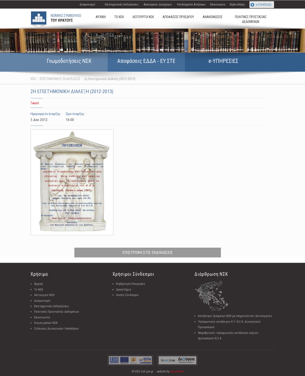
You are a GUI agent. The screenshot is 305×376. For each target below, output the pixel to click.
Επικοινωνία (217, 4)
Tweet (34, 103)
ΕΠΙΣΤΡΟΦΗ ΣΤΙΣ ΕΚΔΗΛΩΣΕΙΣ (147, 252)
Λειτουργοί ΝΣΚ (44, 295)
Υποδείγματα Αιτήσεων (191, 4)
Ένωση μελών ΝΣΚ (46, 323)
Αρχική (38, 284)
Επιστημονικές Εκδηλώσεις (122, 4)
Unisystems (177, 371)
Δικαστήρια (123, 289)
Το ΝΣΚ (38, 289)
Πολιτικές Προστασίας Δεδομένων (56, 311)
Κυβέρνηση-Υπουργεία (130, 284)
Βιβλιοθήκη (237, 4)
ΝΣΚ (33, 79)
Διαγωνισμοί (87, 4)
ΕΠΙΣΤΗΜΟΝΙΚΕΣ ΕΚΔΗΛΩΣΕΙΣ (60, 79)
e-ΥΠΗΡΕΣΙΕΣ (264, 4)
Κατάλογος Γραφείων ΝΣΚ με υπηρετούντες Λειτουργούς (235, 316)
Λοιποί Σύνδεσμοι (127, 295)
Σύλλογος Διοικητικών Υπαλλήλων (56, 328)
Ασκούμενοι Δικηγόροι (157, 4)
